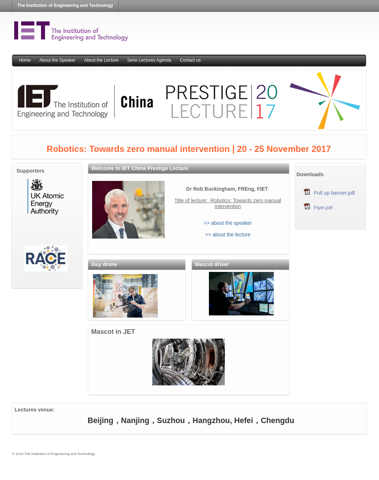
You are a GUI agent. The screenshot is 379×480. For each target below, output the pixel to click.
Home (25, 60)
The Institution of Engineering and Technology (65, 5)
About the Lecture (101, 60)
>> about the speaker (228, 223)
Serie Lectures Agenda (149, 60)
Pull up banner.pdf (334, 193)
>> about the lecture (228, 234)
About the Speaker (57, 60)
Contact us (190, 60)
